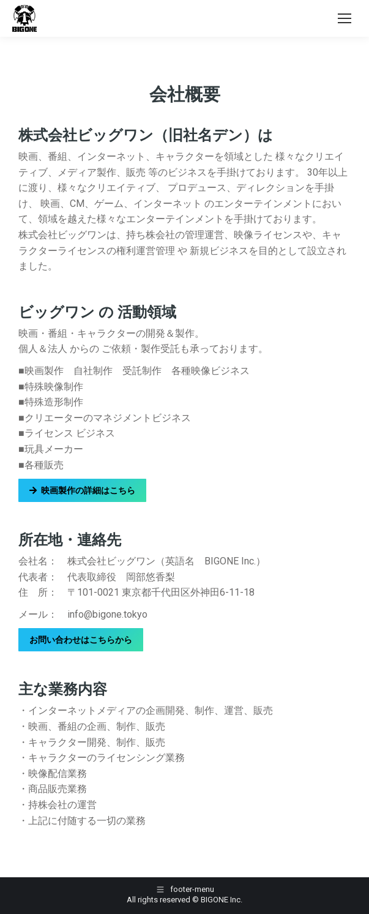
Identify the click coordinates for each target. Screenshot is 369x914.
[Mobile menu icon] (344, 18)
